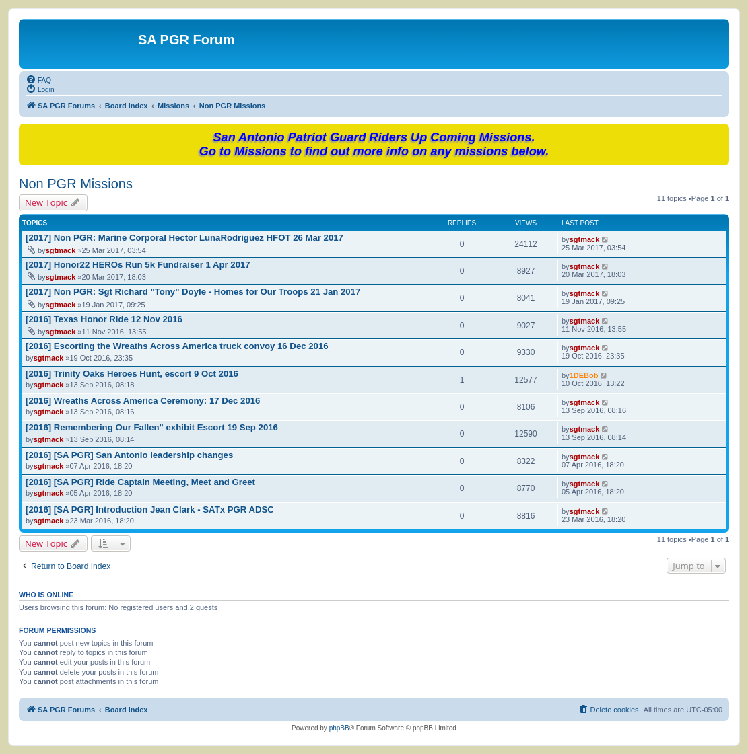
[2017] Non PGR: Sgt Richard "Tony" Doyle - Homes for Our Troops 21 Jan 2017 (193, 292)
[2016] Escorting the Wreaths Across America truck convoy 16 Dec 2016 (177, 346)
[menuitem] (38, 79)
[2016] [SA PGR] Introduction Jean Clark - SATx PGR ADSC (150, 509)
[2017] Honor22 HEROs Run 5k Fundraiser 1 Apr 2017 (138, 265)
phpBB (339, 728)
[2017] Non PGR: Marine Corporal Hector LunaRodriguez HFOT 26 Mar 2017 (184, 238)
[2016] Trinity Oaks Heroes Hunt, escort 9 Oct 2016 (132, 374)
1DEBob (584, 375)
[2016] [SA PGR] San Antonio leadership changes (129, 455)
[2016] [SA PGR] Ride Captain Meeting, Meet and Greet (140, 482)
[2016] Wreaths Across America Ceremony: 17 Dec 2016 (143, 400)
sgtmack (61, 250)
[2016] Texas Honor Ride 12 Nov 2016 (104, 319)
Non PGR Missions (76, 183)
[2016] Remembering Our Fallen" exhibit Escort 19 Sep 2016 (152, 427)
